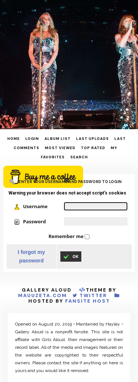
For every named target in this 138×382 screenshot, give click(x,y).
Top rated (93, 147)
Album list (58, 138)
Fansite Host (87, 301)
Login (32, 138)
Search (79, 157)
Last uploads (92, 138)
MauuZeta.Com (42, 295)
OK (70, 257)
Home (13, 138)
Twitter (93, 295)
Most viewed (60, 147)
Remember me (67, 236)
